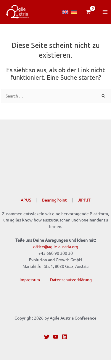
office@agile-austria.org (55, 246)
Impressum (30, 279)
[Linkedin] (64, 336)
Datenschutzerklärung (71, 279)
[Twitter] (46, 336)
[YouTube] (55, 336)
